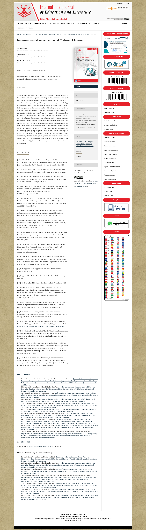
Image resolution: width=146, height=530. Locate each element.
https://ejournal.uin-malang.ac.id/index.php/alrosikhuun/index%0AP (40, 326)
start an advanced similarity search (39, 446)
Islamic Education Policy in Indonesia (55, 399)
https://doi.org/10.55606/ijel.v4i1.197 (33, 70)
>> (32, 442)
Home (19, 34)
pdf (78, 86)
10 (29, 442)
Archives (26, 34)
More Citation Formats (84, 128)
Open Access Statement (63, 23)
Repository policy (25, 28)
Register (28, 23)
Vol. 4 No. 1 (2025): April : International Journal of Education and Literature (60, 34)
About (95, 23)
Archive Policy (82, 23)
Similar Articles (23, 375)
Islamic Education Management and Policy (46, 409)
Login (20, 23)
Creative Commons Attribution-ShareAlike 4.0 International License (86, 183)
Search (123, 23)
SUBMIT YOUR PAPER (42, 23)
